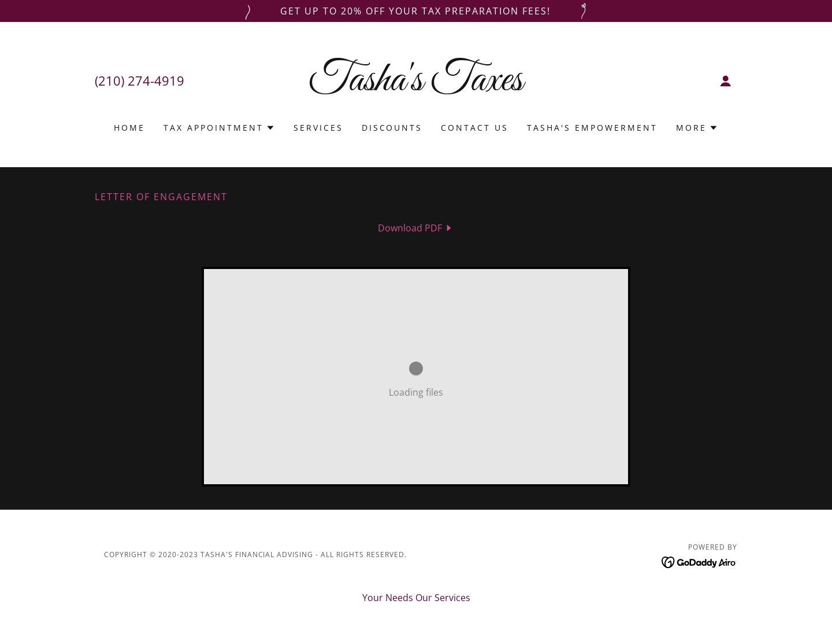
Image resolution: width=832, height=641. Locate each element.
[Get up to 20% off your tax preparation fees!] (416, 11)
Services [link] (318, 127)
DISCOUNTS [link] (392, 127)
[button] (725, 81)
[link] (416, 86)
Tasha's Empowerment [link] (592, 127)
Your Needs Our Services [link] (416, 597)
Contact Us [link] (474, 127)
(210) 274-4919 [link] (139, 80)
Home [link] (129, 127)
